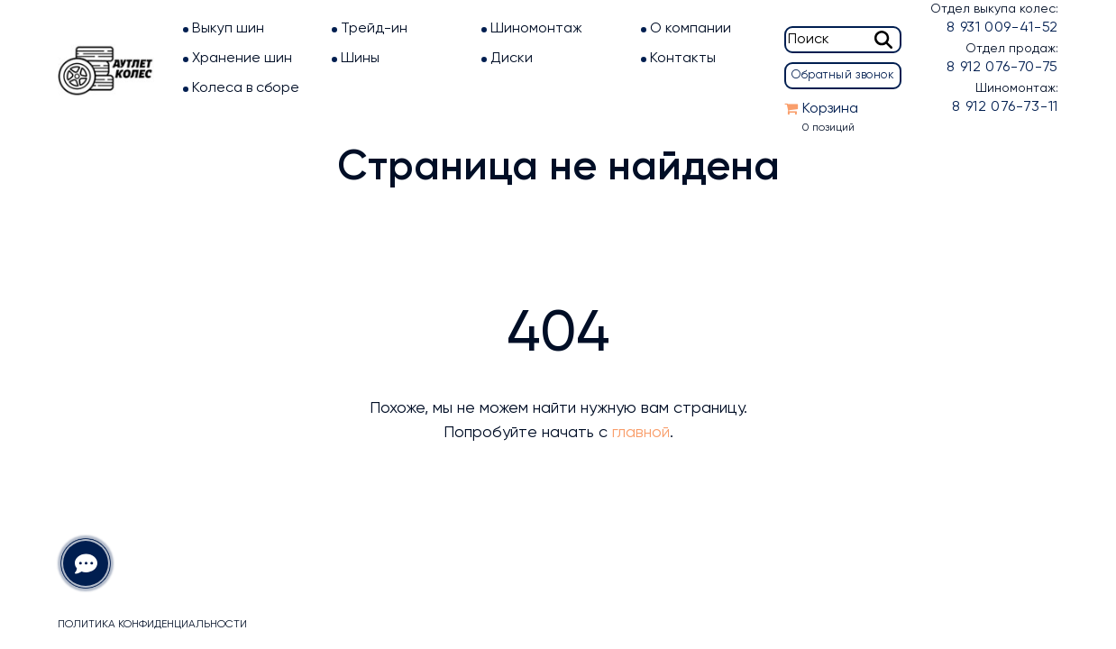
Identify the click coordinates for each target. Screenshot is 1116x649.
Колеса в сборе (245, 88)
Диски (511, 58)
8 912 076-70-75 (1002, 67)
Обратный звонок (842, 75)
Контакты (683, 58)
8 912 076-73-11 (1005, 107)
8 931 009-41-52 (1002, 28)
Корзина (830, 109)
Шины (360, 58)
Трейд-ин (374, 29)
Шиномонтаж (536, 29)
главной (641, 433)
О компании (690, 29)
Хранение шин (242, 58)
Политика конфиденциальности (152, 624)
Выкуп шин (228, 29)
